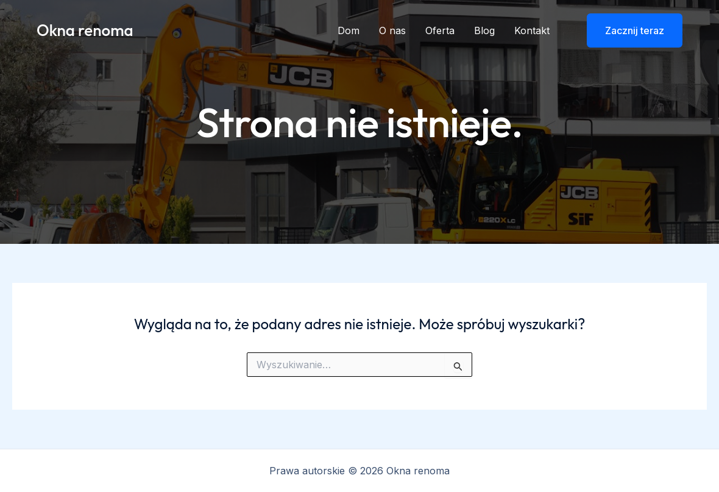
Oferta (440, 30)
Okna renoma (85, 30)
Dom (349, 30)
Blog (484, 30)
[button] (627, 30)
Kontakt (532, 30)
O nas (392, 30)
